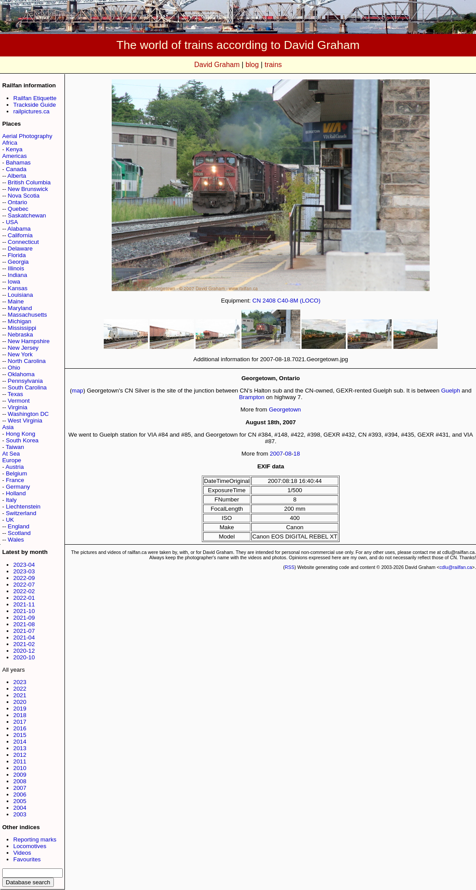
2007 (19, 788)
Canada (16, 169)
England (19, 526)
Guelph (450, 390)
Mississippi (22, 328)
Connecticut (23, 242)
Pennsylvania (25, 381)
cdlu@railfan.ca (455, 567)
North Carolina (27, 361)
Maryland (20, 308)
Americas (14, 156)
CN (257, 300)
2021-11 (24, 604)
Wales (16, 539)
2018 (19, 715)
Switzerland (21, 513)
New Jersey (23, 347)
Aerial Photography (27, 136)
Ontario (17, 202)
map (77, 390)
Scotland (19, 533)
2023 (19, 682)
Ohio (14, 367)
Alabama (19, 228)
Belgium (16, 473)
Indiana (17, 275)
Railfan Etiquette (35, 98)
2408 (269, 300)
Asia (8, 427)
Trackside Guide (34, 104)
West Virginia (25, 420)
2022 (19, 688)
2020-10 (24, 657)
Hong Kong (20, 433)
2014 (19, 741)
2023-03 (24, 571)
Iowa (14, 281)
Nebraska (20, 334)
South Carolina (27, 387)
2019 (19, 708)
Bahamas (18, 162)
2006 (19, 794)
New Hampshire (29, 341)
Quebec (18, 209)
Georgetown (285, 409)
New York (20, 354)
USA (12, 222)
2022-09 (24, 578)
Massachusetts (27, 314)
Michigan (19, 321)
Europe (11, 460)
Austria (14, 467)
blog (252, 64)
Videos (22, 852)
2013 (19, 748)
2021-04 (24, 637)
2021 (19, 695)
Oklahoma (21, 374)
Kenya (14, 149)
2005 (19, 801)
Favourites (27, 859)
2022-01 (24, 598)
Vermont (19, 400)
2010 (19, 768)
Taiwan (15, 447)
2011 (19, 761)
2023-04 (24, 564)
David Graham (217, 64)
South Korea (22, 440)
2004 (19, 807)
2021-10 (24, 611)
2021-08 (24, 624)
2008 (19, 781)
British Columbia (29, 182)
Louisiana (20, 295)
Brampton (251, 397)
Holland (16, 493)
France (15, 480)
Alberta (17, 175)
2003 (19, 814)
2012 (19, 755)
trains (273, 64)
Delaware (20, 248)
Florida (17, 255)
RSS (290, 567)
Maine (16, 301)
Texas (15, 394)
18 (297, 453)
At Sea (11, 453)
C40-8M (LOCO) (299, 300)
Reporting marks (35, 839)
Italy (11, 500)
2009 (19, 774)
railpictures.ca (31, 111)
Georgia (18, 261)
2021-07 (24, 631)
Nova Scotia (24, 195)
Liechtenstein (23, 506)
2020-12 (24, 650)
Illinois (16, 268)
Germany (18, 486)
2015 (19, 735)
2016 (19, 728)
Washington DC (28, 414)
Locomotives (29, 846)
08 (288, 453)
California (20, 235)
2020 (19, 702)
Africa (9, 142)
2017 (19, 721)
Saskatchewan (27, 215)
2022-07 (24, 584)
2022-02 (24, 591)
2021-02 (24, 644)
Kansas (17, 288)
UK (10, 519)
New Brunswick (28, 189)
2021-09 (24, 617)
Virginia (17, 407)
